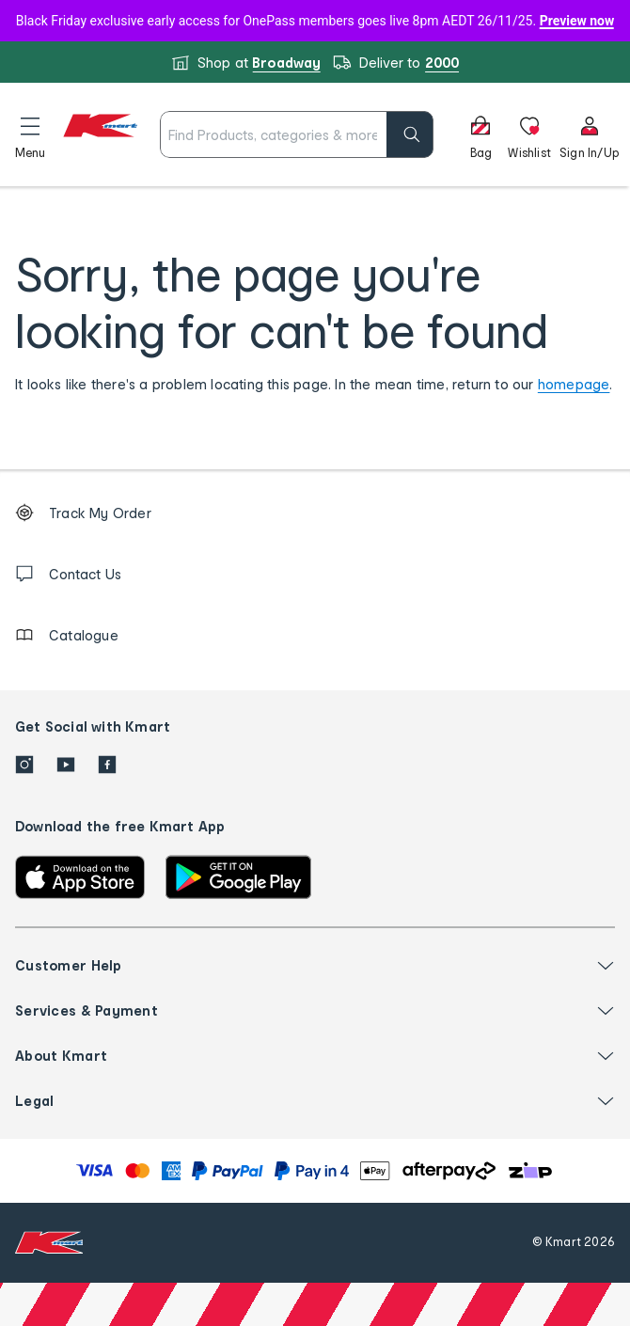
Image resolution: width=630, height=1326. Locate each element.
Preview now (577, 20)
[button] (30, 134)
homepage (574, 384)
